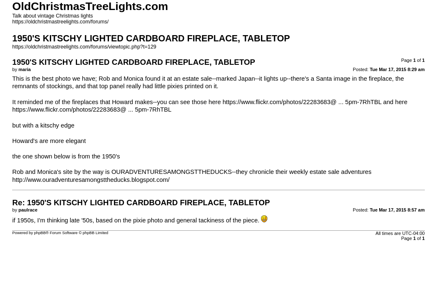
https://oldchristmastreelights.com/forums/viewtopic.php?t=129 (84, 47)
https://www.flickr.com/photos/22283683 (276, 102)
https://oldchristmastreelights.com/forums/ (60, 22)
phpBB (40, 233)
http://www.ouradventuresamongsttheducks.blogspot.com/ (91, 179)
